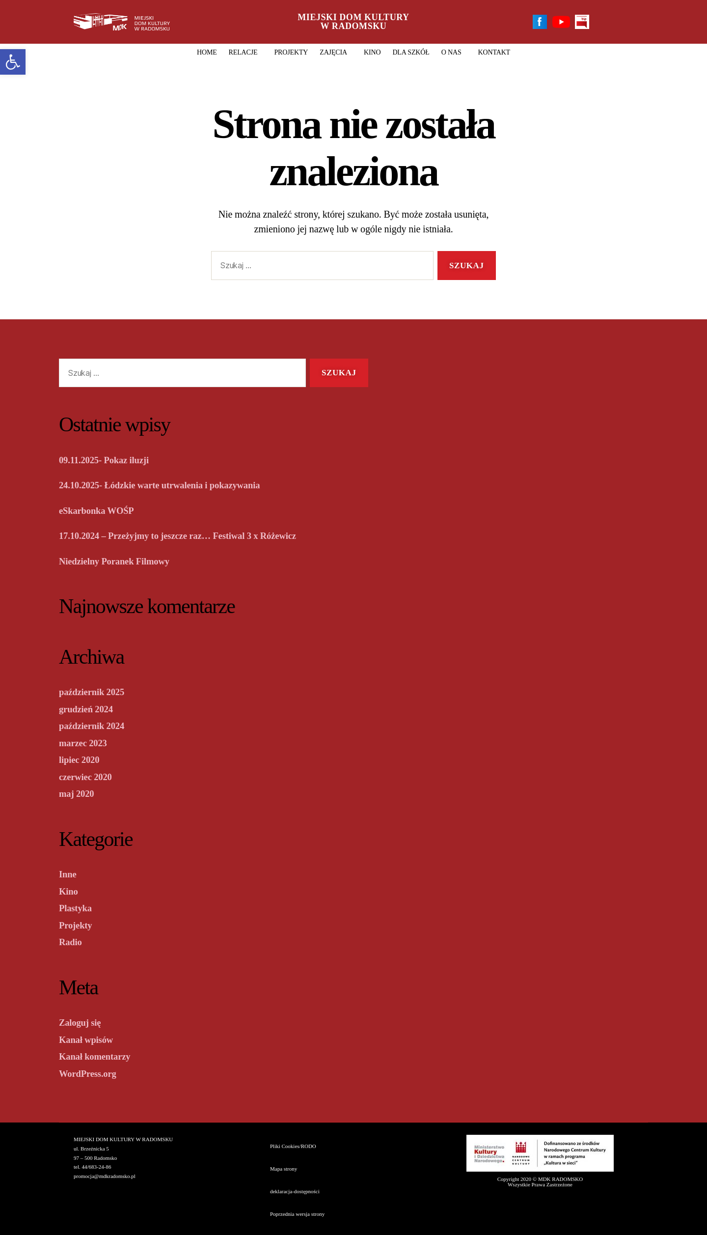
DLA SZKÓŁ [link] (410, 52)
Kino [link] (372, 52)
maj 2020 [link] (79, 793)
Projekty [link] (291, 52)
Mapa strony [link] (283, 1169)
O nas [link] (453, 52)
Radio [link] (72, 942)
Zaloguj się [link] (83, 1022)
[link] (13, 62)
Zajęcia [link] (336, 52)
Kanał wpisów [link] (89, 1039)
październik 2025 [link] (96, 692)
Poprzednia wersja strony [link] (297, 1214)
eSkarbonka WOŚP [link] (101, 510)
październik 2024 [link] (96, 725)
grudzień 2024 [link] (89, 709)
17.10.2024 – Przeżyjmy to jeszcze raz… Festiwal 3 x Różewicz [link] (193, 535)
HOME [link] (207, 52)
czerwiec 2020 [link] (89, 777)
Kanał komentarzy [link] (99, 1056)
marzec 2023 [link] (86, 743)
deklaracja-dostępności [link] (295, 1191)
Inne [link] (69, 874)
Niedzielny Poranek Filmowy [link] (121, 561)
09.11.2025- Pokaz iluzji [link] (110, 460)
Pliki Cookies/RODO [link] (293, 1146)
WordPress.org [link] (91, 1073)
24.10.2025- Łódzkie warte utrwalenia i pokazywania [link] (173, 485)
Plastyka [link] (77, 908)
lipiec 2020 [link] (82, 759)
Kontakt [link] (494, 52)
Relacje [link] (246, 52)
